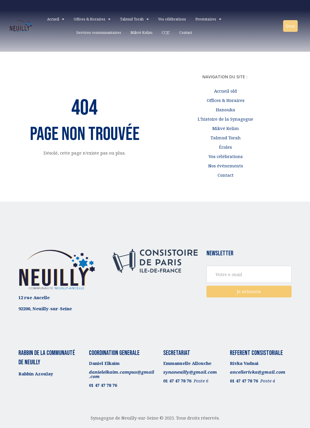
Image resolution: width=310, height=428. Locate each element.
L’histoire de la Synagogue (225, 119)
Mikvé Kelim (141, 32)
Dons (290, 26)
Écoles (225, 147)
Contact (185, 32)
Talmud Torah (134, 19)
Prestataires (208, 19)
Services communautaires (98, 32)
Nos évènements (225, 166)
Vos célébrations (172, 19)
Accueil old (225, 91)
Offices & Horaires (92, 19)
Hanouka (225, 109)
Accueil (55, 19)
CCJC (166, 32)
